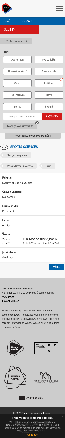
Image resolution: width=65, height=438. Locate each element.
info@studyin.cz (10, 301)
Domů (6, 20)
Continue (32, 434)
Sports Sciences (24, 147)
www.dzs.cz (8, 296)
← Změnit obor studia (16, 41)
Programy (25, 20)
